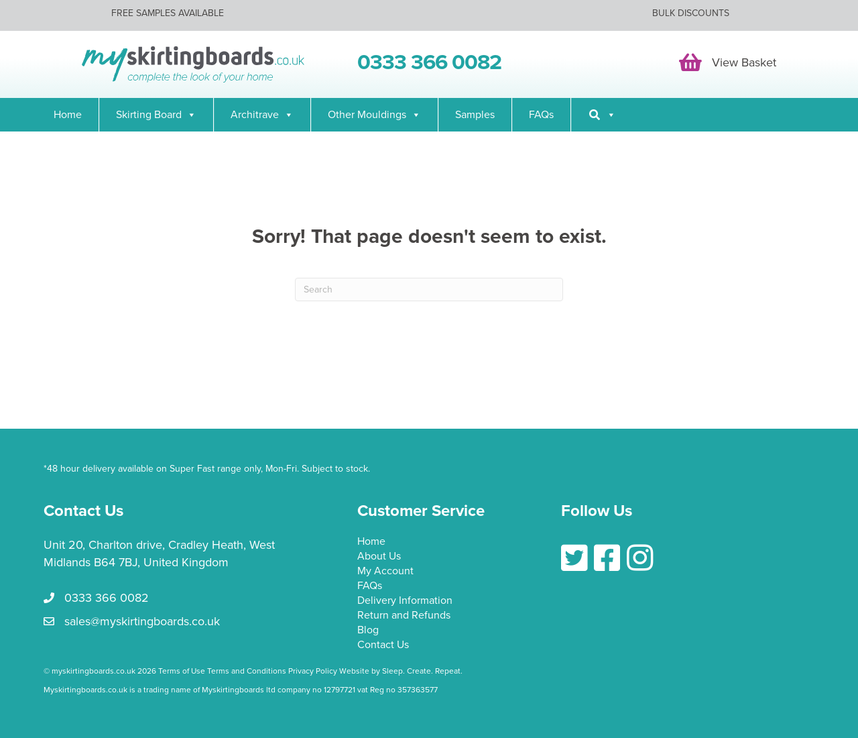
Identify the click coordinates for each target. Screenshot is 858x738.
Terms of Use (181, 671)
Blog (368, 631)
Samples (475, 114)
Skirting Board (156, 114)
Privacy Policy (312, 671)
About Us (379, 557)
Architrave (262, 114)
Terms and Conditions (246, 671)
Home (68, 114)
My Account (385, 572)
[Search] (602, 114)
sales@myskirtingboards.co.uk (142, 621)
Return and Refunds (403, 616)
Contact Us (383, 645)
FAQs (541, 114)
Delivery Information (404, 601)
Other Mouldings (374, 114)
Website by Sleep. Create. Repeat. (402, 671)
